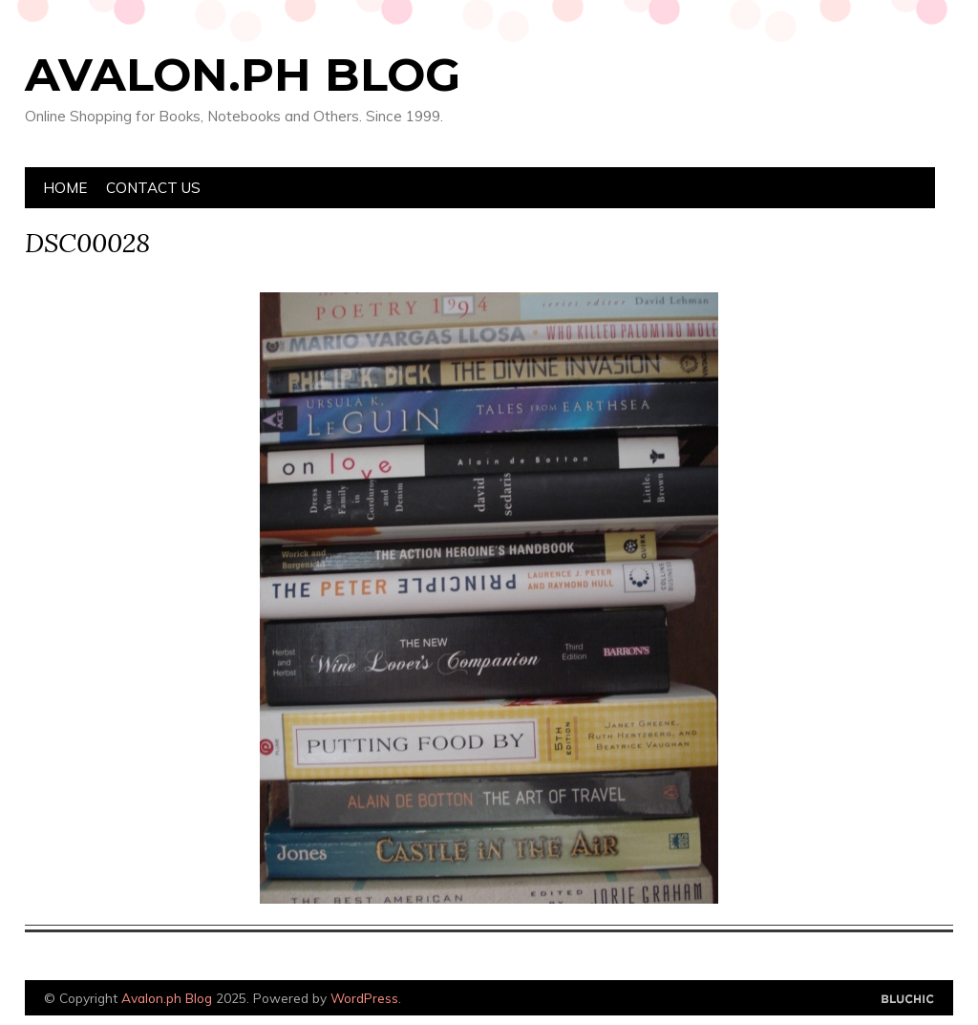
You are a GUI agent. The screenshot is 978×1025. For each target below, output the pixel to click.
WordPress (364, 998)
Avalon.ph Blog (242, 74)
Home (65, 188)
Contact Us (153, 188)
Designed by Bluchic (908, 999)
